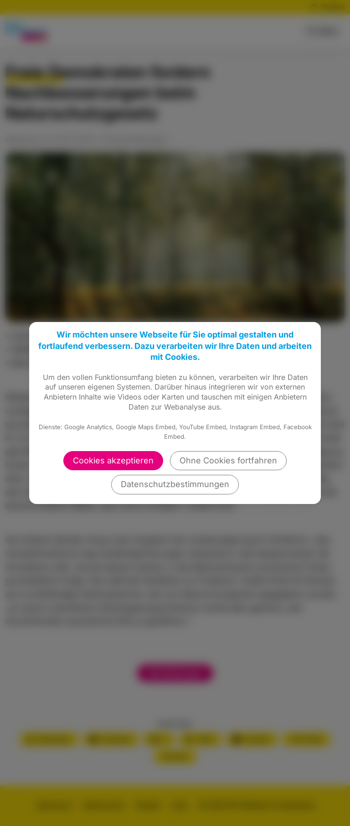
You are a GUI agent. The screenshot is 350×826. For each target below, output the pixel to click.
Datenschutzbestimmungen (175, 484)
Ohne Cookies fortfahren (228, 460)
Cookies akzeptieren (113, 460)
